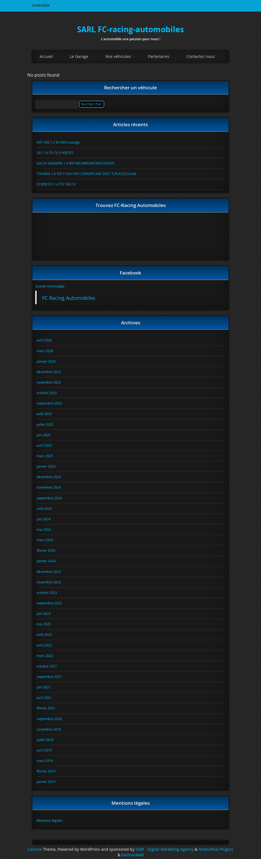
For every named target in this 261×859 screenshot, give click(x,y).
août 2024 (44, 508)
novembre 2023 (49, 582)
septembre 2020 (49, 719)
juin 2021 (44, 687)
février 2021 (46, 708)
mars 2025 (45, 456)
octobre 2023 (47, 592)
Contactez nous (200, 56)
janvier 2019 (46, 781)
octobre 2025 (47, 393)
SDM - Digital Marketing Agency (164, 849)
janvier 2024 (46, 561)
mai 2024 (44, 529)
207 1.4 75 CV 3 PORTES (55, 152)
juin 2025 (44, 435)
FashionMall (132, 854)
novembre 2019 (49, 729)
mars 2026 (45, 351)
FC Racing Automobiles (68, 298)
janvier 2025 (46, 466)
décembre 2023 (49, 571)
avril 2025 (44, 445)
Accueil (46, 56)
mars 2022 (45, 655)
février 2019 (46, 771)
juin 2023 (44, 613)
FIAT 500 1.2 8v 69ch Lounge (58, 142)
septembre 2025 (49, 403)
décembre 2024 (49, 477)
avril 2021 (44, 697)
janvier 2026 (46, 361)
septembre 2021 (49, 676)
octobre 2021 (47, 666)
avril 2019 (44, 750)
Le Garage (79, 56)
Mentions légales (50, 820)
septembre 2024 (49, 498)
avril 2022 (44, 645)
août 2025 (44, 413)
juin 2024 (44, 519)
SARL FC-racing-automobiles (130, 29)
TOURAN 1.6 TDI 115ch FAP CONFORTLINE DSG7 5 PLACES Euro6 (86, 173)
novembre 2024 (49, 487)
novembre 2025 (49, 382)
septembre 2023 (49, 603)
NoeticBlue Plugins (216, 849)
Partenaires (158, 56)
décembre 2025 (49, 372)
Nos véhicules (118, 56)
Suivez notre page (49, 286)
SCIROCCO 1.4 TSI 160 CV (56, 184)
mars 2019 (45, 760)
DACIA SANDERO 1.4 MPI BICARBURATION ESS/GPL (76, 163)
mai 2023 (44, 624)
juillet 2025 (45, 424)
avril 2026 (44, 340)
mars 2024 (45, 540)
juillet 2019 (45, 739)
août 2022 (44, 634)
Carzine (35, 849)
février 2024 (46, 550)
